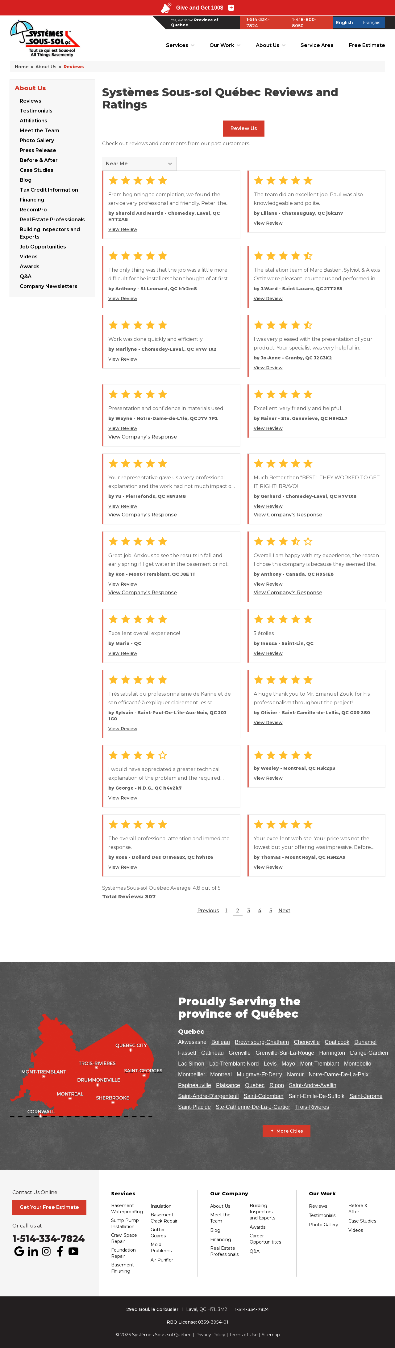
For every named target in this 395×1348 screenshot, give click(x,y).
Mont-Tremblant (319, 1064)
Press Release (38, 150)
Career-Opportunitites (265, 1239)
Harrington (332, 1053)
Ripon (276, 1085)
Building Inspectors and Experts (50, 233)
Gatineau (212, 1053)
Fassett (187, 1053)
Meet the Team (39, 130)
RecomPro (33, 209)
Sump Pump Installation (125, 1223)
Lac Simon (191, 1064)
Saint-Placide (194, 1107)
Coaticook (337, 1042)
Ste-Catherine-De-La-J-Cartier (253, 1107)
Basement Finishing (122, 1268)
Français (371, 22)
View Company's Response (142, 437)
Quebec (254, 1085)
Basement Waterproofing (127, 1208)
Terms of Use (243, 1334)
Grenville (240, 1053)
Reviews (30, 101)
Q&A (25, 276)
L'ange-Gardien (369, 1053)
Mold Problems (161, 1247)
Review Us (244, 128)
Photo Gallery (37, 140)
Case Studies (36, 170)
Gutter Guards (158, 1233)
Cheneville (307, 1042)
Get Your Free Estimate (49, 1207)
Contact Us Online (34, 1192)
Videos (29, 256)
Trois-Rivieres (312, 1107)
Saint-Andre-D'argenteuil (208, 1096)
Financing (32, 199)
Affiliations (33, 120)
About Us (267, 45)
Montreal (221, 1074)
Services (177, 45)
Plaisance (228, 1085)
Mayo (288, 1064)
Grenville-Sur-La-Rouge (285, 1053)
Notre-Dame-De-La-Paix (338, 1074)
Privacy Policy (210, 1334)
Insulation (161, 1206)
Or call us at (27, 1225)
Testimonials (36, 110)
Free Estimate (367, 45)
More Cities (289, 1131)
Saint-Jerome (365, 1096)
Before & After (39, 160)
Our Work (222, 45)
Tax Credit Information (49, 190)
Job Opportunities (43, 246)
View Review (122, 229)
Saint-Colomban (264, 1096)
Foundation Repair (123, 1253)
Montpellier (191, 1074)
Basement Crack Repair (164, 1218)
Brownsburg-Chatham (262, 1042)
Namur (295, 1074)
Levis (270, 1064)
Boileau (220, 1042)
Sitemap (271, 1334)
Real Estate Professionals (52, 219)
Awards (30, 266)
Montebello (357, 1064)
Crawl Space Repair (124, 1238)
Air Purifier (162, 1260)
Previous (208, 911)
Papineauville (194, 1085)
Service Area (317, 45)
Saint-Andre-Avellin (312, 1085)
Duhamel (365, 1042)
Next (284, 911)
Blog (25, 180)
